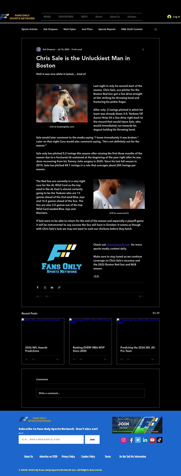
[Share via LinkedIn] (52, 287)
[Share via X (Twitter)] (44, 287)
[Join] (92, 439)
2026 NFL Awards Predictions (36, 349)
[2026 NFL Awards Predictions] (43, 330)
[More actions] (143, 49)
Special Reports (106, 29)
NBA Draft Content (131, 29)
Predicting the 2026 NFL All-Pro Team (137, 349)
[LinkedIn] (145, 440)
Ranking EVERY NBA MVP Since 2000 (89, 349)
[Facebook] (131, 440)
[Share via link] (59, 287)
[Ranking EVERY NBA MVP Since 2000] (90, 330)
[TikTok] (159, 440)
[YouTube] (152, 440)
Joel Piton (87, 29)
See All (156, 313)
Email (21, 433)
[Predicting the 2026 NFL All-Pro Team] (138, 330)
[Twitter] (138, 440)
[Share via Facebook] (37, 287)
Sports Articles (30, 29)
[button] (67, 16)
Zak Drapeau (50, 29)
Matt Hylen (70, 29)
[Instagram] (123, 440)
